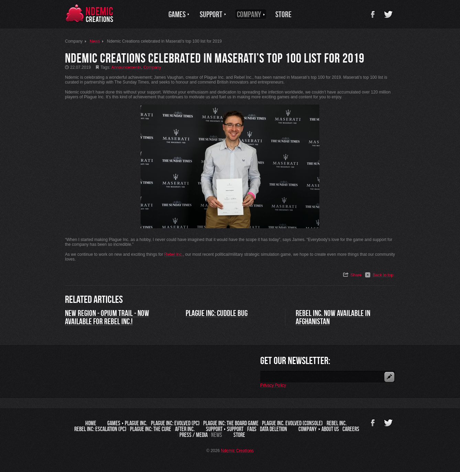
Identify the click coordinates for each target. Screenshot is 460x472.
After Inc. (185, 429)
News (216, 435)
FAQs (251, 429)
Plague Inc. (136, 423)
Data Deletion (273, 429)
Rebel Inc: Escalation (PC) (100, 429)
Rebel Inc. (337, 423)
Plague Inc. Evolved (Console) (292, 423)
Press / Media (193, 435)
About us (330, 429)
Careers (350, 429)
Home (90, 423)
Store (239, 435)
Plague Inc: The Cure (150, 429)
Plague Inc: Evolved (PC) (175, 423)
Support (235, 429)
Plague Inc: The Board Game (231, 423)
